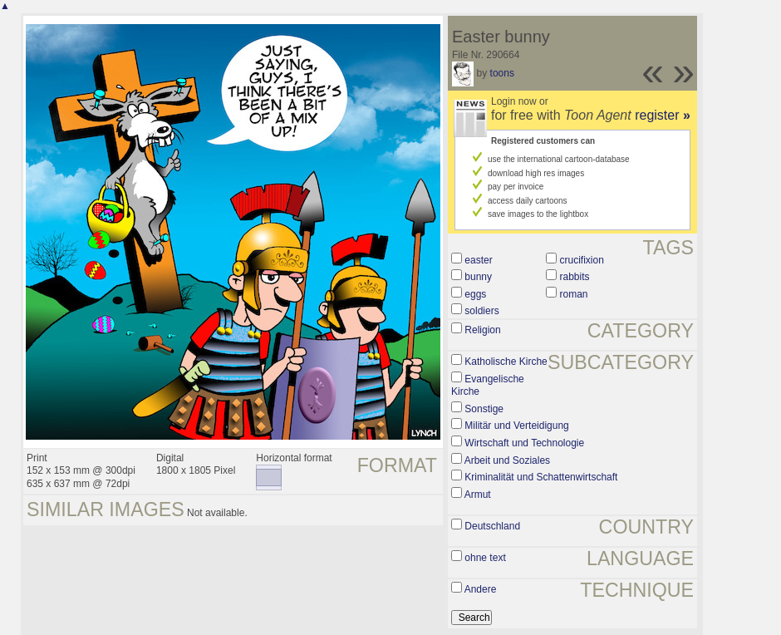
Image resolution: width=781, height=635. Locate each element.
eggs (475, 294)
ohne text (484, 558)
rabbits (575, 277)
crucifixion (582, 260)
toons (502, 73)
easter (478, 260)
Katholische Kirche (505, 361)
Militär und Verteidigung (516, 425)
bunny (478, 277)
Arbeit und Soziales (507, 460)
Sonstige (483, 409)
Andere (480, 589)
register (662, 115)
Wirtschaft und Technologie (524, 443)
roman (574, 294)
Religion (482, 330)
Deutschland (492, 526)
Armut (477, 494)
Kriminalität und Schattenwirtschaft (540, 477)
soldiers (481, 311)
